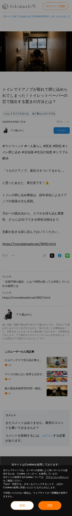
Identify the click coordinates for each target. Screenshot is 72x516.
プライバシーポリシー (57, 477)
